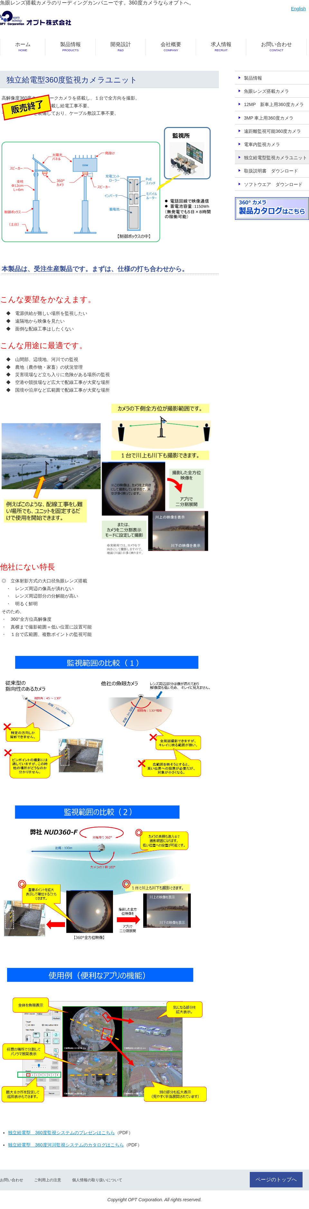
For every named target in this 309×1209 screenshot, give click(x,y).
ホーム (23, 47)
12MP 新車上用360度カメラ (274, 104)
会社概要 (171, 47)
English (298, 8)
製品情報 (70, 47)
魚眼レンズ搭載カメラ (266, 91)
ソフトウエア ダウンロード (273, 184)
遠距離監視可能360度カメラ (272, 131)
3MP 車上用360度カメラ (269, 118)
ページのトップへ (276, 1179)
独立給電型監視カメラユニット (275, 157)
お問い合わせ (276, 47)
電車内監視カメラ (262, 144)
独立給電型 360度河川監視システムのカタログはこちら (66, 1144)
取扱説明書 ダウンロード (271, 170)
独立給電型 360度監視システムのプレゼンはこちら (61, 1132)
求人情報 (221, 47)
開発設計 (120, 47)
